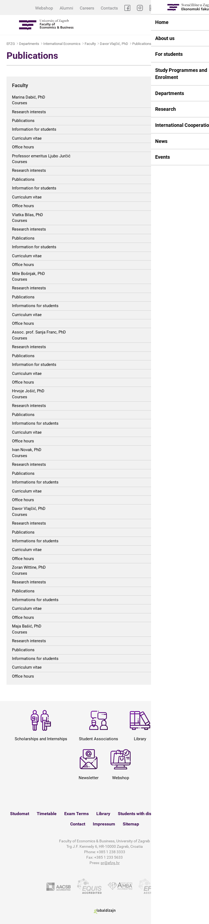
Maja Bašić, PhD (26, 626)
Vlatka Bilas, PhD (27, 214)
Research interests (29, 111)
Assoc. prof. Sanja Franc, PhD (39, 332)
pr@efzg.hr (110, 863)
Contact (77, 824)
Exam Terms (76, 813)
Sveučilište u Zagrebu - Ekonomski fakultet (46, 25)
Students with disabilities (142, 813)
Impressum (104, 824)
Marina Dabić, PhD (28, 97)
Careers (87, 8)
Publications (141, 44)
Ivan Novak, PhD (26, 449)
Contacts (109, 8)
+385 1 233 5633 (108, 857)
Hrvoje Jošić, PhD (28, 390)
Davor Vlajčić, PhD (114, 44)
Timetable (47, 813)
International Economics (62, 44)
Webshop (44, 8)
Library (103, 813)
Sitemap (131, 824)
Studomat (19, 813)
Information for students (34, 129)
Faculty (90, 44)
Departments (29, 44)
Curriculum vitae (27, 138)
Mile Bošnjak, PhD (28, 273)
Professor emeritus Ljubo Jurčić (41, 156)
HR (202, 8)
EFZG (11, 44)
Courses (19, 102)
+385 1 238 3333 (111, 852)
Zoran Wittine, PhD (29, 567)
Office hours (23, 147)
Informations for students (35, 305)
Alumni (66, 8)
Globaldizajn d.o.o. (104, 911)
